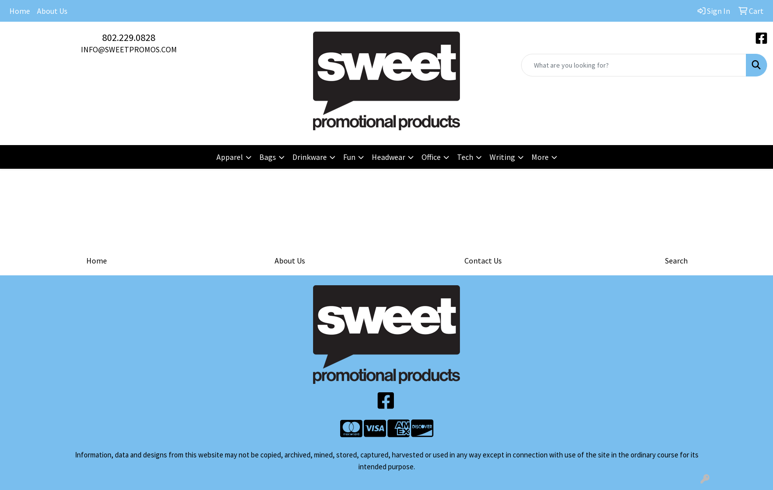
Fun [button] (349, 157)
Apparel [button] (229, 157)
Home (19, 11)
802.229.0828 (128, 37)
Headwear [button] (388, 157)
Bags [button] (267, 157)
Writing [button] (502, 157)
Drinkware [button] (309, 157)
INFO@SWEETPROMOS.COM (129, 49)
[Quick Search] (633, 65)
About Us (52, 11)
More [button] (540, 157)
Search (676, 260)
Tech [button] (465, 157)
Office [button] (431, 157)
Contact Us (483, 260)
